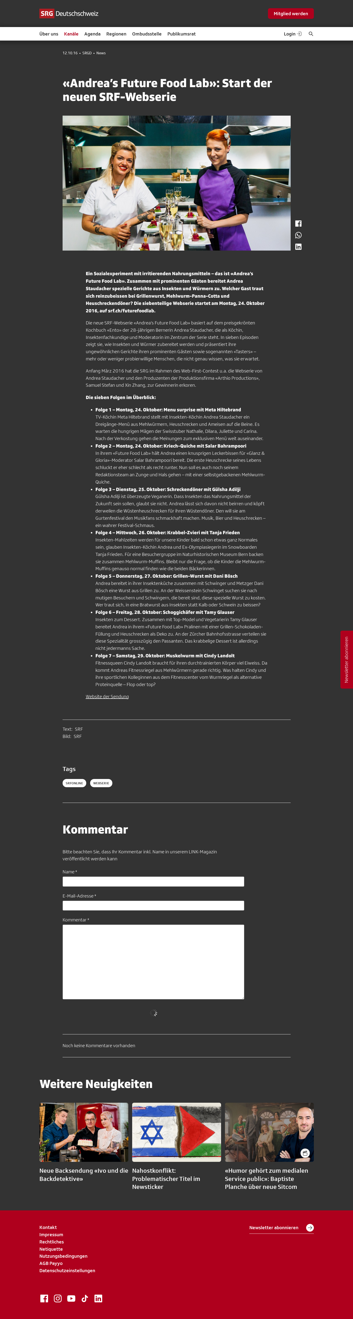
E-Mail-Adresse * (79, 895)
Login (293, 34)
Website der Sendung (107, 696)
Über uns (48, 33)
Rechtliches (51, 1241)
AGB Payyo (51, 1263)
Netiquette (51, 1249)
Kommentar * (76, 919)
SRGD (87, 53)
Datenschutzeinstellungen (67, 1270)
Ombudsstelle (147, 33)
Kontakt (48, 1227)
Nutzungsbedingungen (63, 1256)
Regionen (116, 33)
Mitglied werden (291, 13)
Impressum (51, 1234)
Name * (70, 871)
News (101, 53)
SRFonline (74, 783)
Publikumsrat (181, 33)
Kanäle (71, 33)
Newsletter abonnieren (281, 1228)
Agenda (92, 33)
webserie (101, 783)
